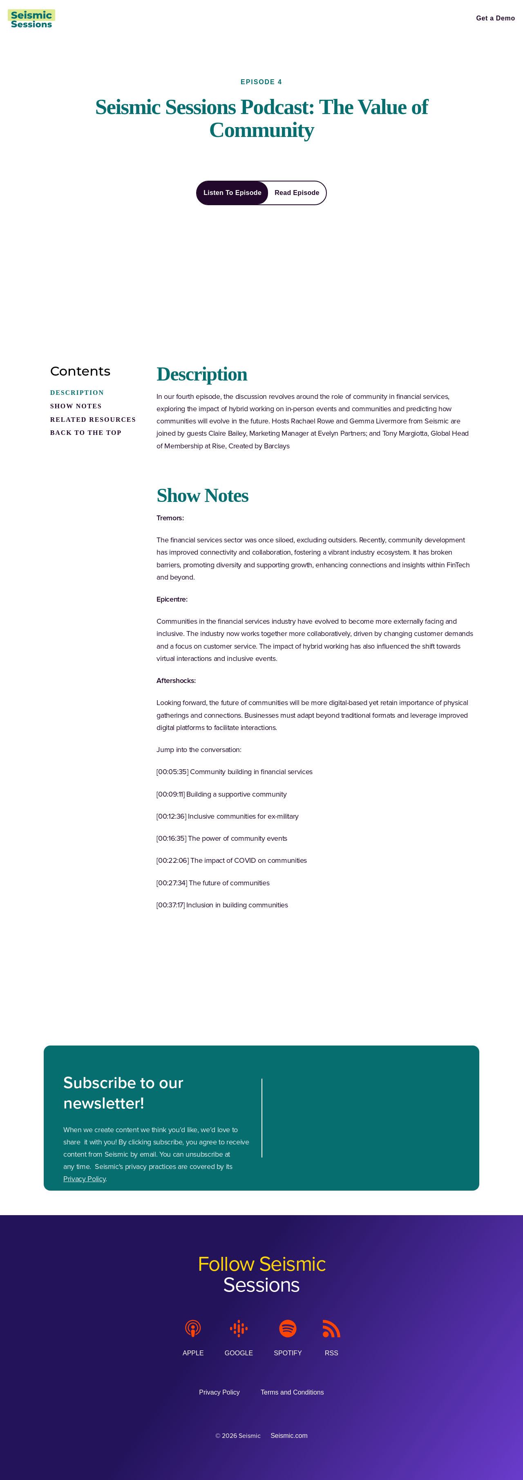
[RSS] (331, 1338)
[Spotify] (288, 1338)
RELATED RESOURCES (93, 419)
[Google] (239, 1338)
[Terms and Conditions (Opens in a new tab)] (292, 1392)
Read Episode (297, 192)
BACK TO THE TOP (86, 432)
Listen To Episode (232, 192)
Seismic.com (289, 1435)
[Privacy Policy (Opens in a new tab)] (219, 1392)
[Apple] (193, 1338)
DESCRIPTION (77, 392)
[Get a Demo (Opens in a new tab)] (495, 18)
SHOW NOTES (76, 406)
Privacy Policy (84, 1179)
